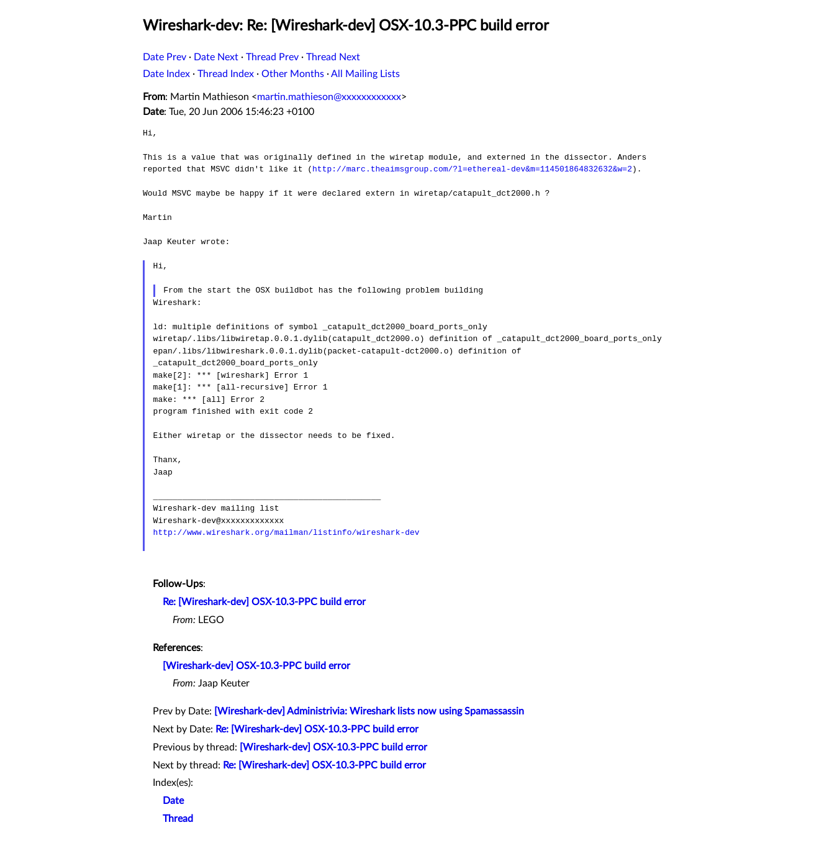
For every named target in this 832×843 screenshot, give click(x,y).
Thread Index (225, 74)
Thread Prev (272, 57)
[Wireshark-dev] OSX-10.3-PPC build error (256, 666)
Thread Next (333, 57)
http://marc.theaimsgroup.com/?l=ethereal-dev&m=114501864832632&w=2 (472, 169)
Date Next (216, 57)
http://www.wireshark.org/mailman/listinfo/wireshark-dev (286, 532)
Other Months (292, 74)
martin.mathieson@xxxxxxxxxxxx (329, 97)
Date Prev (164, 57)
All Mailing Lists (365, 74)
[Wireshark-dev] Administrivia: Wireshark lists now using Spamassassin (369, 711)
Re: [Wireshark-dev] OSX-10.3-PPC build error (264, 602)
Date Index (166, 74)
